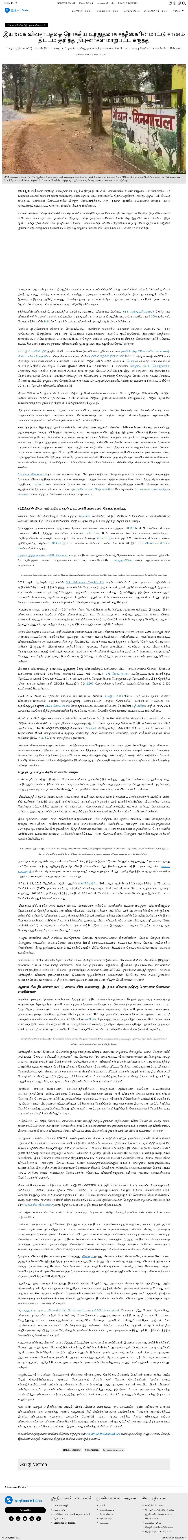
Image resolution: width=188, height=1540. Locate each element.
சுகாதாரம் (104, 1522)
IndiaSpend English (66, 3)
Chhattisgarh (92, 1449)
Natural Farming (72, 1449)
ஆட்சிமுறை (105, 1518)
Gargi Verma (33, 1464)
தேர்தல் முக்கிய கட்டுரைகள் (159, 1527)
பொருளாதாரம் (106, 1509)
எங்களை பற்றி (102, 3)
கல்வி (102, 1505)
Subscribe (25, 1510)
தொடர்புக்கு (59, 1518)
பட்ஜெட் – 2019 (153, 1522)
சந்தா (113, 3)
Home (11, 25)
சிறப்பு (19, 25)
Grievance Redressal (64, 1522)
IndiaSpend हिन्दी (86, 3)
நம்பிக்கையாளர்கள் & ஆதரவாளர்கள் (72, 1514)
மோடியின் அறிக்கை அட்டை (159, 1509)
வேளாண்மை (106, 1514)
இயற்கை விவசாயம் (35, 25)
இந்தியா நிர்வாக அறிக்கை (158, 1531)
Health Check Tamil (128, 3)
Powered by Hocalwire (174, 1537)
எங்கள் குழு (59, 1509)
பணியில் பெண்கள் (154, 1505)
